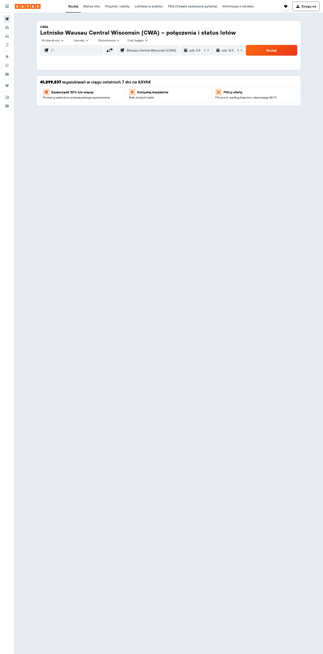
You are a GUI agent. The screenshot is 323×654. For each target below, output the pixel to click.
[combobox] (53, 40)
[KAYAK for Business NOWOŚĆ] (7, 74)
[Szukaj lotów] (7, 19)
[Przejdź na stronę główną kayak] (28, 6)
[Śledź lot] (7, 65)
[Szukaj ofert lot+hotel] (7, 45)
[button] (7, 6)
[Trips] (7, 86)
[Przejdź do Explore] (7, 57)
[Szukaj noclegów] (7, 27)
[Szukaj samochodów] (7, 36)
